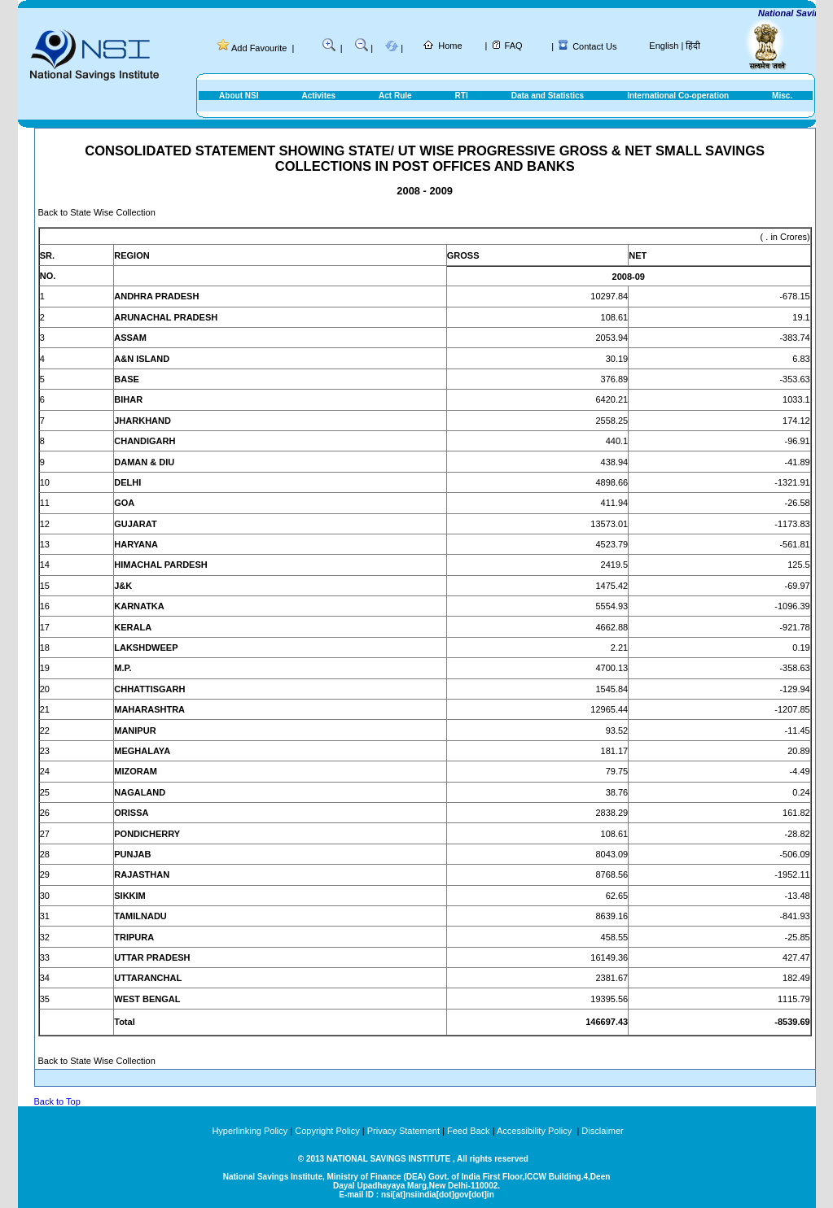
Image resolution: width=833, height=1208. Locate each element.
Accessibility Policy (535, 1131)
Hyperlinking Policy (249, 1131)
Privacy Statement (403, 1131)
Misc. (782, 95)
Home (450, 45)
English (663, 45)
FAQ (514, 45)
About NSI (238, 95)
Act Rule (395, 95)
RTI (461, 95)
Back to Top (57, 1101)
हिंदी (693, 45)
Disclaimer (602, 1131)
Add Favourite (259, 48)
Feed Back (468, 1131)
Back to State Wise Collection (97, 212)
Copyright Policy (327, 1131)
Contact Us (594, 46)
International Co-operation (678, 95)
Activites (318, 95)
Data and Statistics (547, 95)
